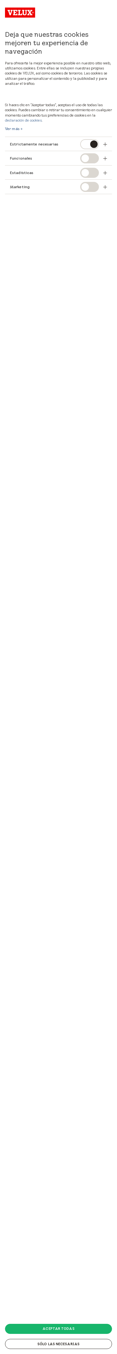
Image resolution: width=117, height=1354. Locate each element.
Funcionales (21, 158)
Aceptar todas (58, 1328)
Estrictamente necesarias (34, 144)
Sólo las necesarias (58, 1344)
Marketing (20, 186)
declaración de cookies (23, 120)
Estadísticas (21, 172)
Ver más (12, 129)
